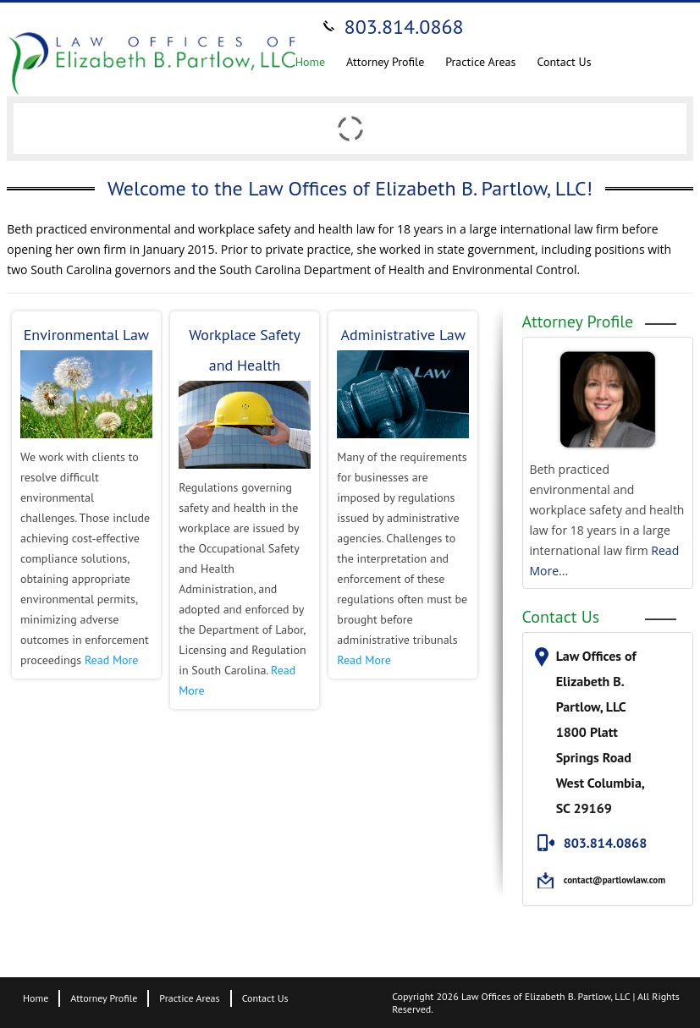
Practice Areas (480, 61)
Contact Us (564, 61)
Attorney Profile (385, 61)
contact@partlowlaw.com (614, 880)
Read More (111, 660)
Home (310, 61)
